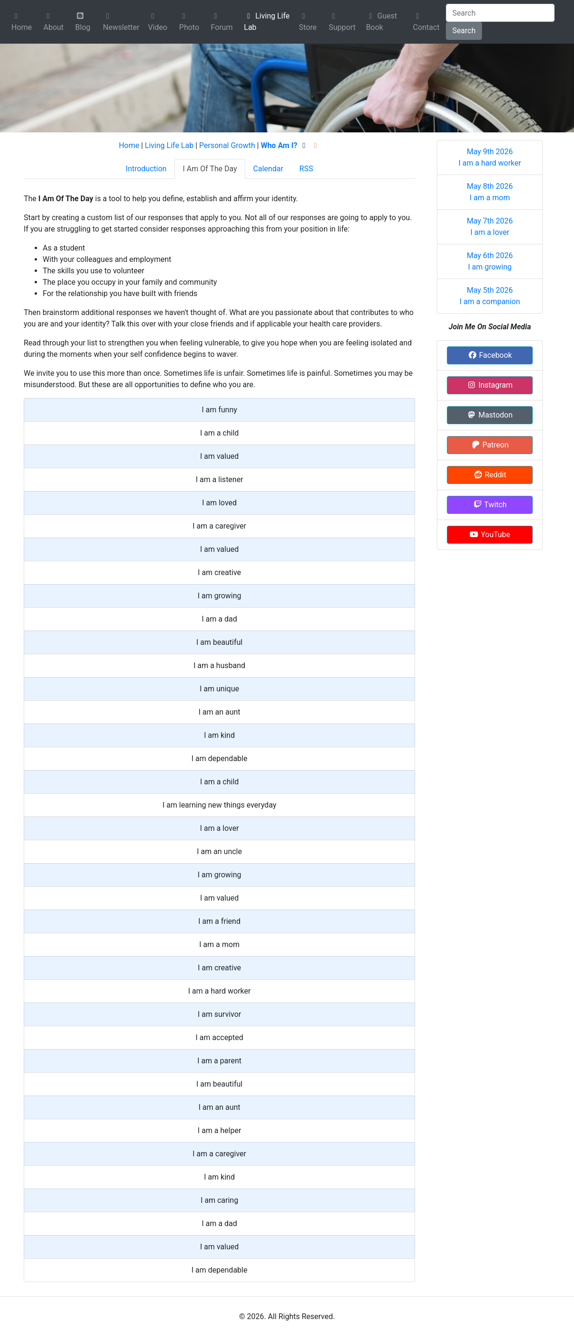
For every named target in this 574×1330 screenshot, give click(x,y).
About (53, 22)
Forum (221, 22)
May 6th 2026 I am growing (490, 261)
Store (307, 22)
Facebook (490, 355)
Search (463, 30)
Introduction (146, 168)
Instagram (489, 385)
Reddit (489, 474)
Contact (426, 22)
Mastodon (489, 414)
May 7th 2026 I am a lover (490, 226)
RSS (306, 168)
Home (21, 22)
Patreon (490, 444)
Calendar (268, 168)
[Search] (500, 13)
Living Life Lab (266, 21)
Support (342, 22)
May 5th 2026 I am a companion (490, 296)
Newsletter (121, 22)
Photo (189, 22)
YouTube (489, 534)
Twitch (490, 504)
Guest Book (381, 21)
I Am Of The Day (210, 168)
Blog (83, 22)
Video (157, 22)
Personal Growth (227, 145)
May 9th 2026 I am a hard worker (490, 157)
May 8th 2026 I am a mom (490, 192)
